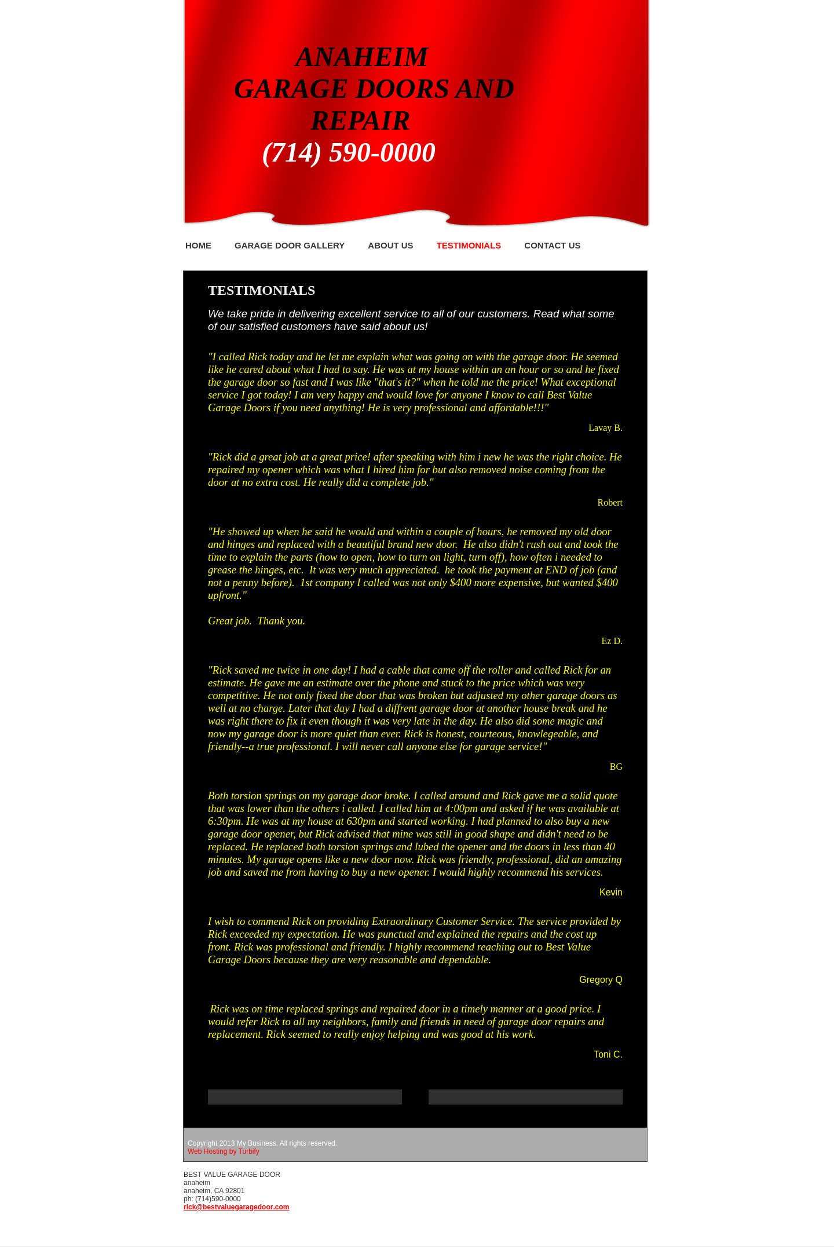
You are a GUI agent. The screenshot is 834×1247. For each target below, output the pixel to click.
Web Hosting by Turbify (223, 1151)
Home (198, 245)
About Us (390, 245)
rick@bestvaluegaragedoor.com (236, 1207)
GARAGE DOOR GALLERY (290, 245)
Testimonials (469, 245)
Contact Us (552, 245)
